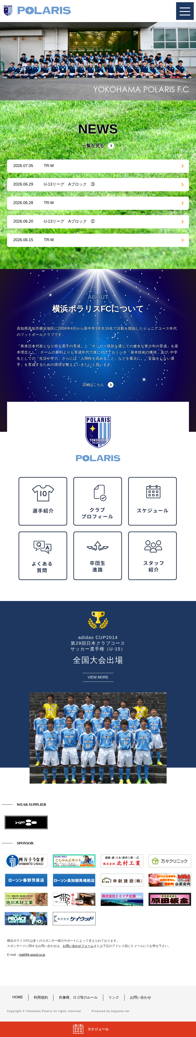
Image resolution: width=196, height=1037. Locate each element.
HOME (17, 997)
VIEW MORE (98, 677)
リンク (113, 997)
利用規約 (41, 997)
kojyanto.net (120, 1011)
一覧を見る (93, 145)
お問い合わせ (140, 997)
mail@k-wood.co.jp (32, 954)
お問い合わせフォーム (78, 946)
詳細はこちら (93, 385)
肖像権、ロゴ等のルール (78, 997)
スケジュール (98, 1029)
